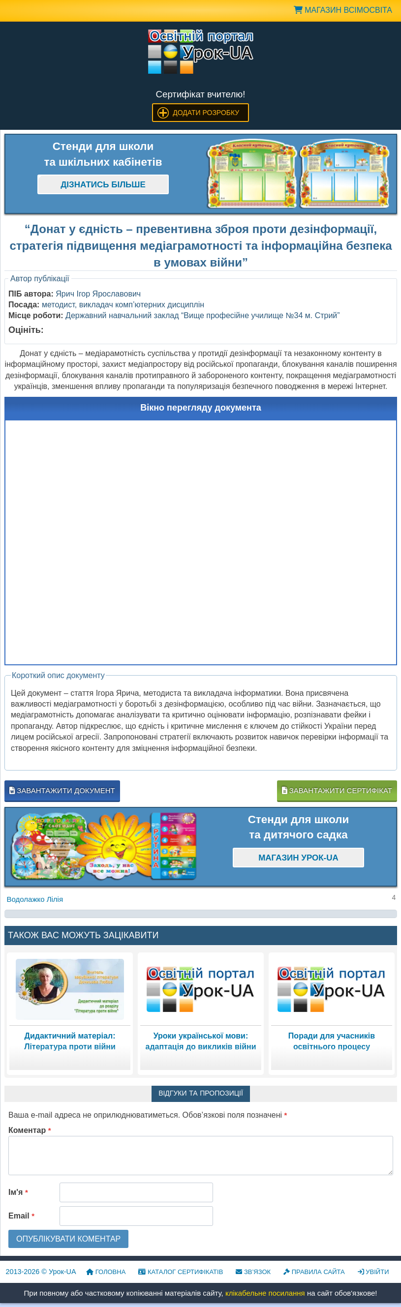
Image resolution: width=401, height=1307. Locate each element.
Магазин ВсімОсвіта (343, 10)
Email (21, 1216)
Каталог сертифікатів (180, 1272)
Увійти (373, 1272)
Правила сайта (314, 1272)
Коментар (29, 1130)
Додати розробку (206, 113)
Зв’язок (253, 1272)
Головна (105, 1272)
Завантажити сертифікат (337, 790)
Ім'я (18, 1192)
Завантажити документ (62, 790)
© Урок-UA (41, 1272)
